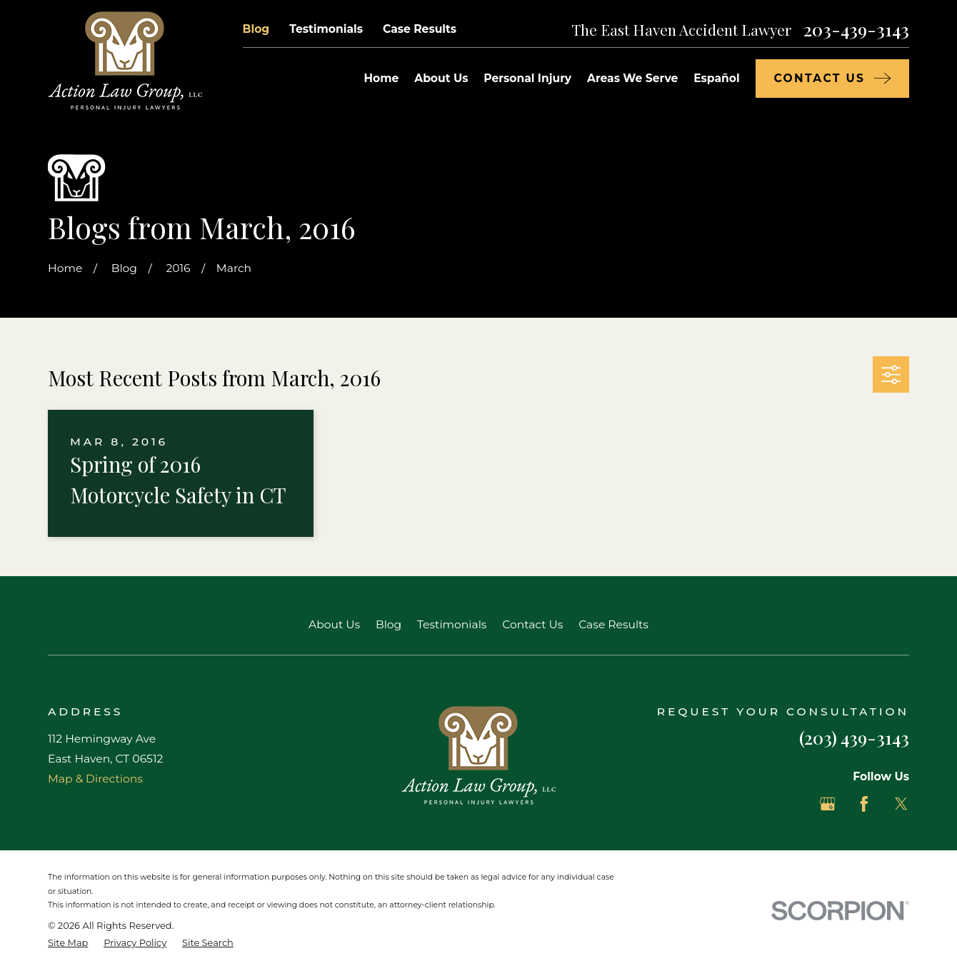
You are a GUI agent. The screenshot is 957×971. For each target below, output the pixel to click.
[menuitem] (68, 943)
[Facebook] (864, 804)
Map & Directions (95, 778)
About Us (334, 624)
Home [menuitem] (381, 78)
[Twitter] (901, 804)
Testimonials (326, 29)
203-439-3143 (856, 30)
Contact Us (532, 624)
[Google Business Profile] (828, 804)
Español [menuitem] (716, 78)
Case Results (419, 29)
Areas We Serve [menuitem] (632, 78)
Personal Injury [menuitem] (527, 78)
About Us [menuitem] (441, 78)
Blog (256, 29)
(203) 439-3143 (854, 737)
